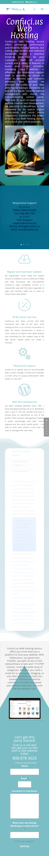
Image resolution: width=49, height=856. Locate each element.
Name (24, 766)
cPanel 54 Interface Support (21, 453)
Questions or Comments (24, 791)
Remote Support (20, 471)
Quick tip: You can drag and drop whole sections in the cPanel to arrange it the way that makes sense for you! (24, 534)
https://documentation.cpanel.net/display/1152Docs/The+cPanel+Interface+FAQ (24, 619)
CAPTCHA (24, 846)
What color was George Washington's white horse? (24, 826)
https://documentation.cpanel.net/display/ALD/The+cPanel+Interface (24, 572)
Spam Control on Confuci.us (20, 463)
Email (24, 778)
